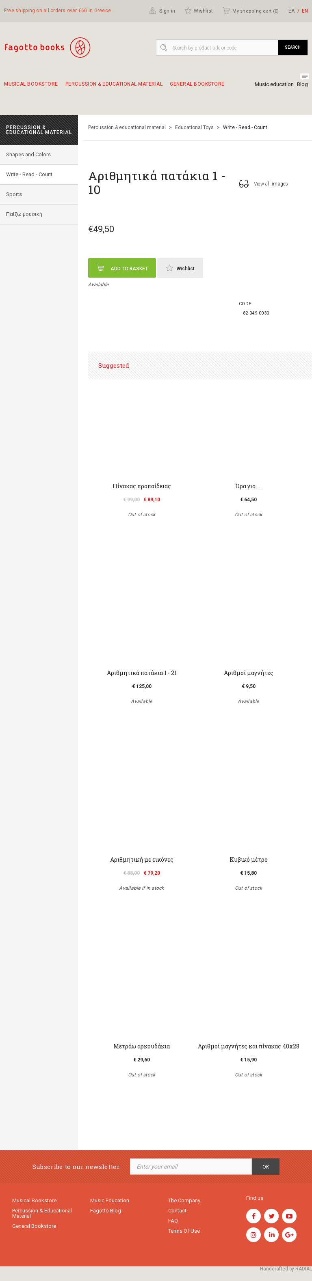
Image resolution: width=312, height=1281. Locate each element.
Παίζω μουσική (24, 214)
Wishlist (198, 10)
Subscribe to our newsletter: (76, 1167)
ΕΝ (305, 11)
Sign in (162, 10)
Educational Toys (194, 127)
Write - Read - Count (29, 174)
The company (184, 1200)
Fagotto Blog (105, 1211)
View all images (263, 184)
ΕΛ (291, 11)
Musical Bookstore (31, 88)
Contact (177, 1211)
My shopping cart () (250, 10)
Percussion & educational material (114, 88)
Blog (302, 84)
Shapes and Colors (28, 154)
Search (293, 47)
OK (265, 1167)
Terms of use (184, 1231)
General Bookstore (197, 88)
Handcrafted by (286, 1269)
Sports (14, 194)
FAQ (173, 1221)
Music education (274, 84)
